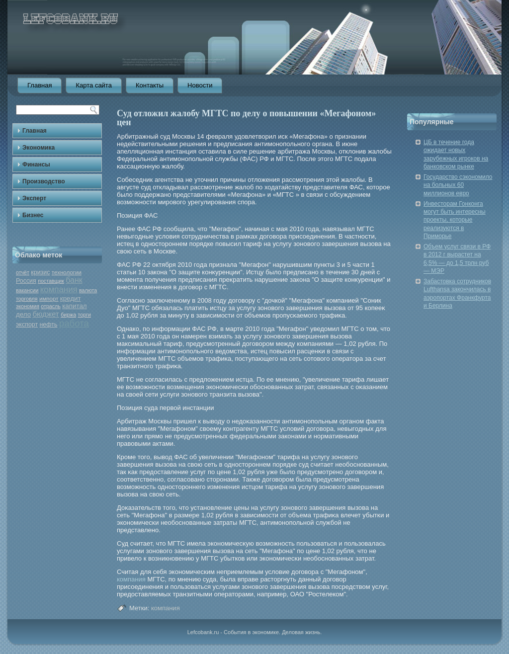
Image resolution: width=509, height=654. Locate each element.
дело (23, 314)
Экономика (38, 147)
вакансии (27, 290)
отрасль (51, 306)
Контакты (150, 85)
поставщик (51, 281)
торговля (27, 299)
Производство (43, 181)
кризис (40, 272)
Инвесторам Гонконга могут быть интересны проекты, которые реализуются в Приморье (455, 220)
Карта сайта (93, 85)
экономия (27, 306)
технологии (67, 272)
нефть (48, 324)
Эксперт (34, 198)
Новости (199, 85)
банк (74, 280)
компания (59, 289)
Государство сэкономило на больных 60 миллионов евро (458, 185)
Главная (39, 85)
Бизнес (32, 215)
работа (74, 323)
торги (84, 315)
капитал (74, 306)
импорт (49, 299)
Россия (26, 280)
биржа (68, 315)
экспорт (27, 324)
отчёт (22, 272)
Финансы (36, 164)
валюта (88, 290)
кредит (70, 298)
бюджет (45, 314)
